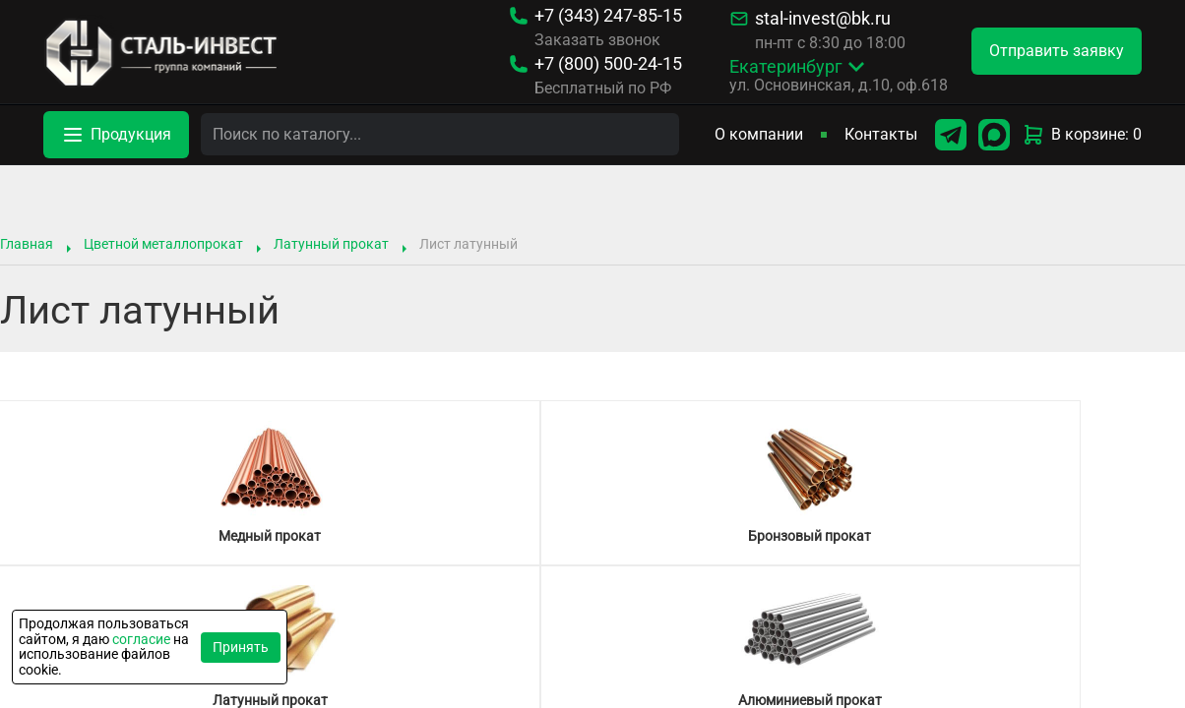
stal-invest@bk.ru (823, 19)
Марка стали (583, 631)
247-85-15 (608, 16)
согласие (141, 639)
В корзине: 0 (1082, 135)
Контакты (880, 134)
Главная (26, 244)
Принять (241, 647)
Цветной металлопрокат (163, 244)
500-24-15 (608, 64)
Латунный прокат (331, 244)
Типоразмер (471, 631)
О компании (759, 134)
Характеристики (731, 631)
